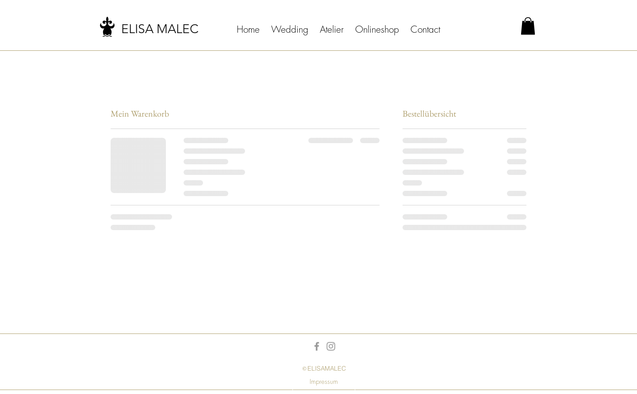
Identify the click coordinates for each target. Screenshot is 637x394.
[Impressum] (323, 381)
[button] (528, 25)
